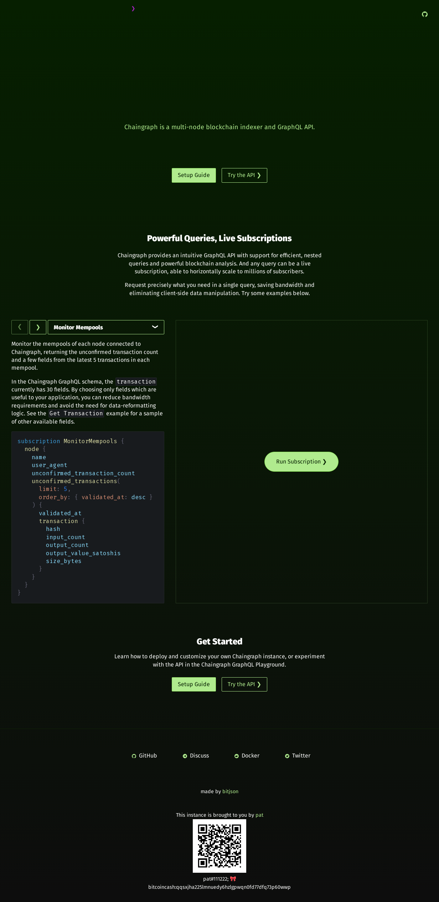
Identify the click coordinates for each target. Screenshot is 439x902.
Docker (246, 755)
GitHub (144, 755)
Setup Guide (194, 175)
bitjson (230, 792)
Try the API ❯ (244, 175)
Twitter (297, 755)
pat (259, 815)
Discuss (196, 755)
